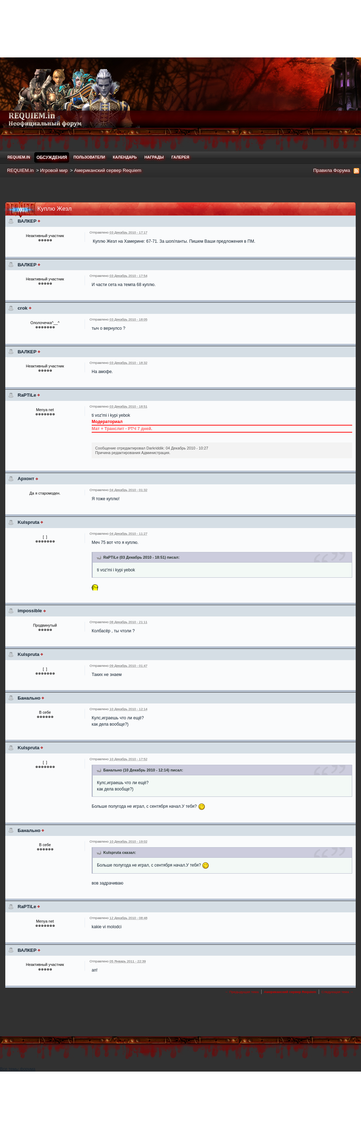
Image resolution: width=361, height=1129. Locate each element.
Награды (154, 157)
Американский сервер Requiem (107, 170)
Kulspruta (28, 522)
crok (22, 308)
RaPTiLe (27, 395)
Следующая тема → (337, 992)
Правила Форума (331, 170)
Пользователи (89, 157)
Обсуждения (51, 157)
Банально (29, 698)
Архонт (26, 478)
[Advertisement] (180, 28)
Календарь (125, 157)
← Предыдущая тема (241, 992)
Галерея (180, 157)
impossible (30, 610)
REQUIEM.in (18, 157)
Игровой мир (54, 170)
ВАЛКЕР (27, 221)
